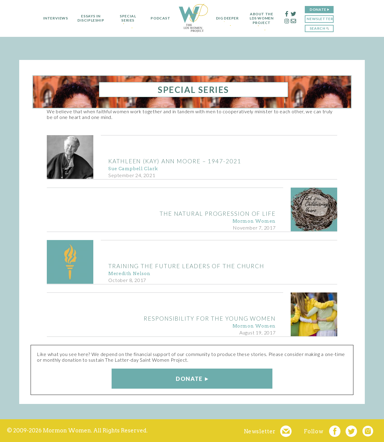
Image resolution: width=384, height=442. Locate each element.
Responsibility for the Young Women (210, 318)
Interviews (52, 18)
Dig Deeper (227, 18)
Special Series (125, 18)
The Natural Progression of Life (218, 213)
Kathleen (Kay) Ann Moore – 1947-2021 (174, 161)
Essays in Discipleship (87, 18)
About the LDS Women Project (264, 18)
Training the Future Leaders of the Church (186, 266)
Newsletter (323, 18)
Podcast (157, 18)
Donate (321, 9)
